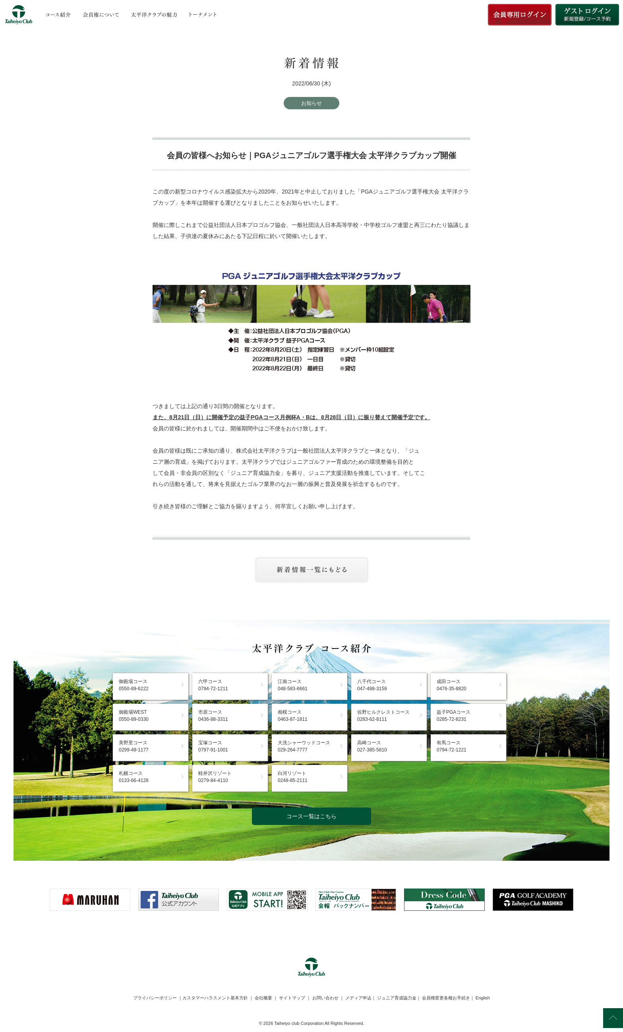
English (483, 997)
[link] (311, 930)
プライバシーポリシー (155, 997)
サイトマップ (292, 997)
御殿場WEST (134, 715)
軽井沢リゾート (215, 777)
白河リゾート (293, 777)
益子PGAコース (453, 715)
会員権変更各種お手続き (446, 997)
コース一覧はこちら (311, 816)
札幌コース (134, 777)
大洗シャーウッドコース (304, 746)
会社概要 (263, 997)
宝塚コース (213, 746)
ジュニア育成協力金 (396, 997)
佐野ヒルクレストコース (383, 715)
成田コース (451, 685)
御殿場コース (134, 685)
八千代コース (372, 685)
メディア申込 (358, 997)
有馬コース (451, 746)
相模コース (293, 715)
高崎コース (372, 746)
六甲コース (213, 685)
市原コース (213, 715)
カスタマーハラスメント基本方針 (215, 997)
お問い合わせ (325, 997)
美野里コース (134, 746)
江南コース (293, 685)
